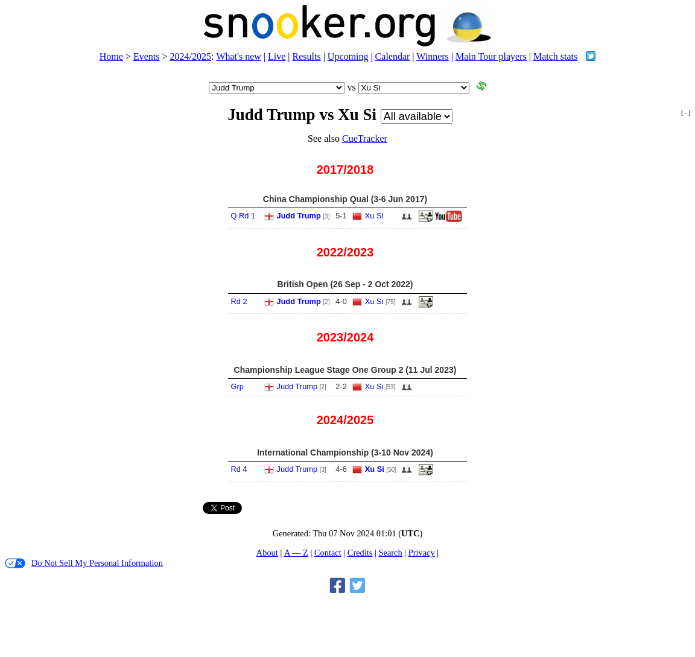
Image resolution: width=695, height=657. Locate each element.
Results (307, 56)
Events (146, 56)
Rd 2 (239, 301)
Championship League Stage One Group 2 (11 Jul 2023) (345, 370)
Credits (360, 552)
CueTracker (364, 138)
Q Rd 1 (243, 215)
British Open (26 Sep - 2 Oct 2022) (345, 284)
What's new (238, 56)
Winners (432, 56)
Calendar (392, 56)
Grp (237, 386)
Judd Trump (299, 215)
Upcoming (348, 56)
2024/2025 (190, 56)
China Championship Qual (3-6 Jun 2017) (345, 199)
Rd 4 (239, 469)
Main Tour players (491, 56)
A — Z (296, 552)
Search (390, 552)
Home (111, 56)
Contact (327, 552)
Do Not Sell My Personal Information (84, 563)
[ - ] (685, 112)
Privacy (421, 552)
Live (276, 56)
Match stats (555, 56)
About (267, 552)
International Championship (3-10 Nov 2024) (345, 452)
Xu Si (374, 215)
